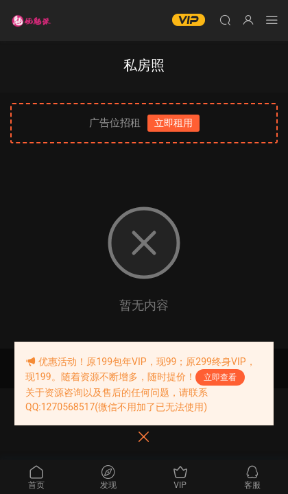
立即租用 (173, 122)
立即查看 (220, 377)
